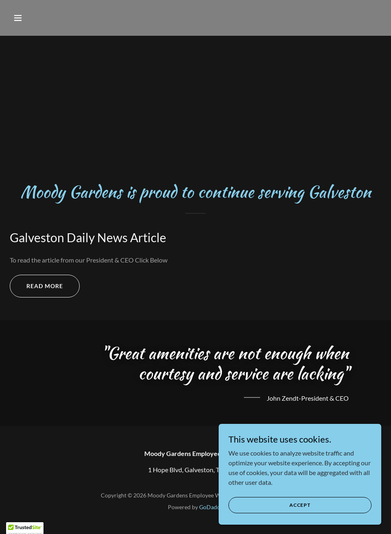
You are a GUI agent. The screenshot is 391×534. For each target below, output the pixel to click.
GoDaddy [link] (211, 507)
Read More (44, 285)
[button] (37, 18)
